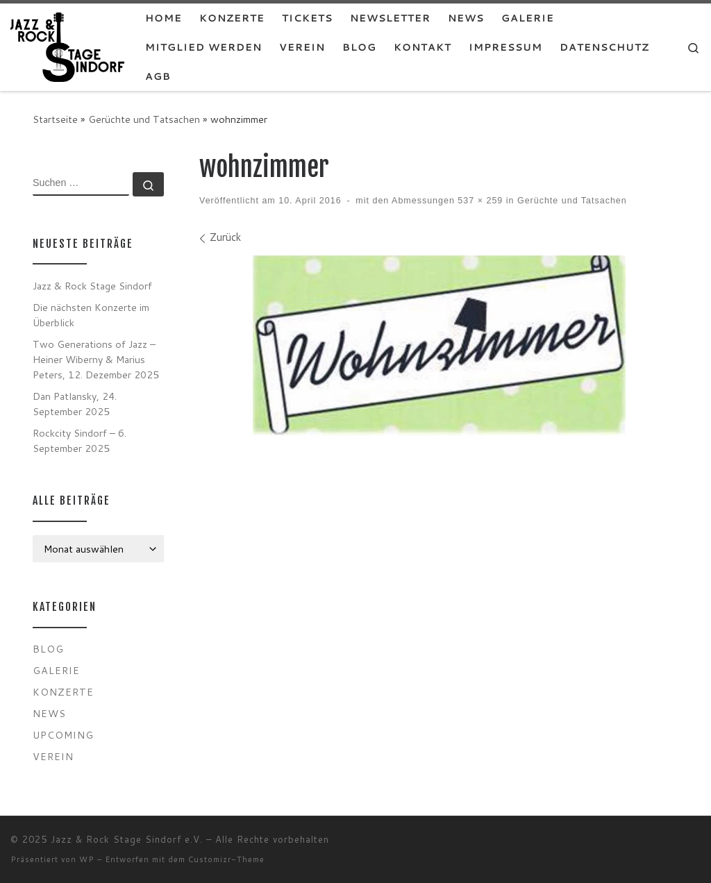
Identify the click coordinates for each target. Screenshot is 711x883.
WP (86, 859)
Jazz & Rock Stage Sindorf (92, 285)
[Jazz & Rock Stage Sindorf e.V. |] (67, 46)
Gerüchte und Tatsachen (144, 119)
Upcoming (63, 735)
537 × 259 (479, 200)
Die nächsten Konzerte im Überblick (91, 315)
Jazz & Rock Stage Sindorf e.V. (127, 839)
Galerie (56, 670)
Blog (48, 648)
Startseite (55, 119)
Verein (53, 756)
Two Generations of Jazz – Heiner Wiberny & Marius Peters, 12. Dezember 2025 (96, 359)
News (49, 713)
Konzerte (63, 691)
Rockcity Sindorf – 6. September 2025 (79, 440)
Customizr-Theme (226, 859)
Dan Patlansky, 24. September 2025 (75, 404)
